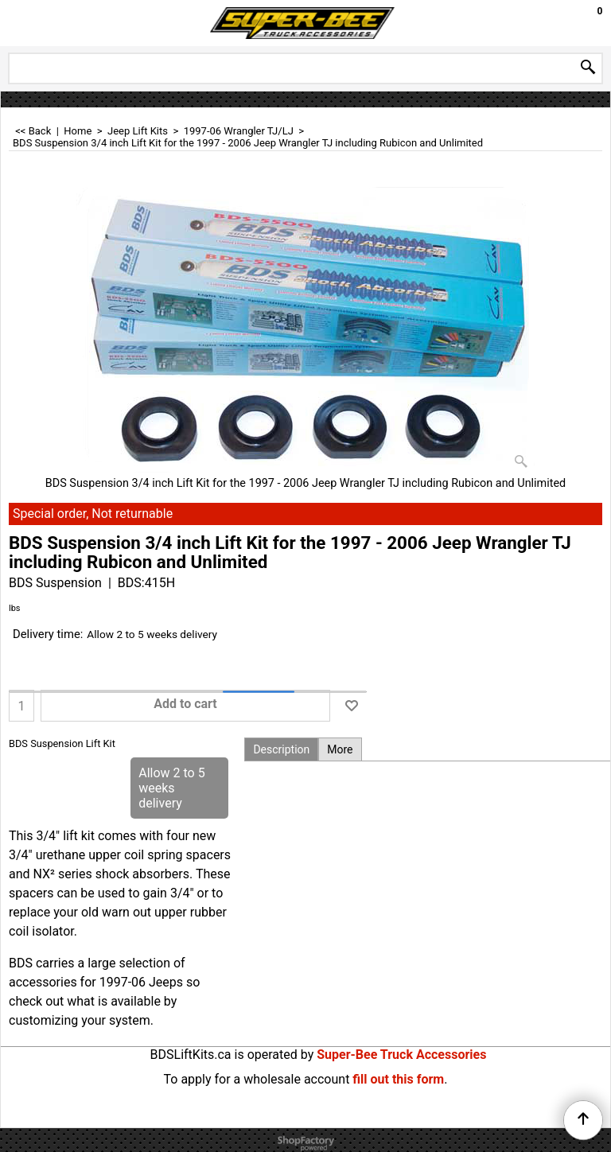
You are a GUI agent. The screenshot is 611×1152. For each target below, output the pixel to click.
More (339, 749)
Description (281, 749)
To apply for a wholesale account (257, 1079)
